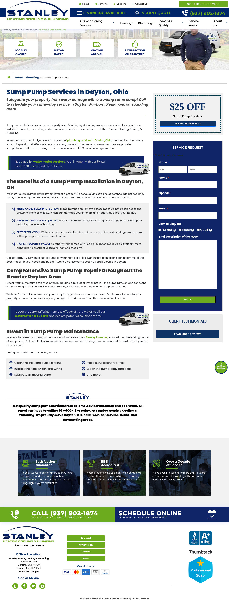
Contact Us (138, 3)
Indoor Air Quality (173, 20)
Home (84, 3)
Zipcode (164, 193)
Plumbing (149, 20)
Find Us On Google (29, 571)
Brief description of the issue (179, 236)
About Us (220, 20)
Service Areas (199, 20)
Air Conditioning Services (104, 20)
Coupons (118, 3)
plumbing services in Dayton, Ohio (89, 140)
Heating (132, 20)
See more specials (187, 123)
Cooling (204, 229)
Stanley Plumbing (97, 337)
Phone (163, 177)
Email (163, 208)
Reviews (100, 3)
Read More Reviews (188, 333)
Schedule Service (203, 3)
